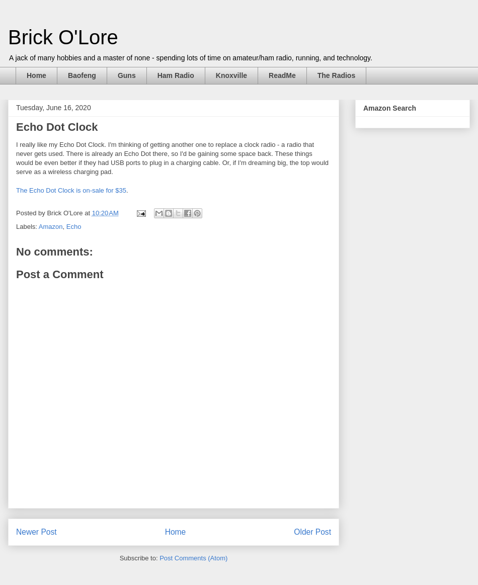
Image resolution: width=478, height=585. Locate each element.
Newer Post (36, 532)
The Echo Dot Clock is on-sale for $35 (71, 190)
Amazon (51, 226)
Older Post (312, 532)
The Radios (336, 75)
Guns (127, 75)
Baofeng (82, 75)
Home (36, 75)
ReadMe (282, 75)
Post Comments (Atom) (193, 558)
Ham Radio (175, 75)
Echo (74, 226)
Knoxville (231, 75)
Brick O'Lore (63, 37)
